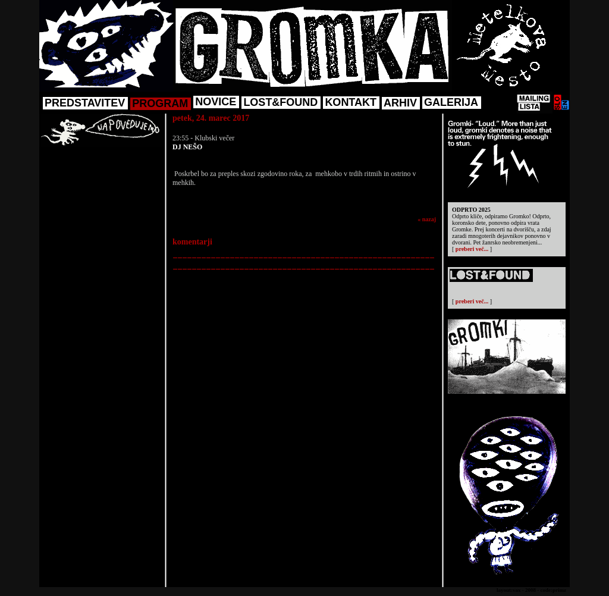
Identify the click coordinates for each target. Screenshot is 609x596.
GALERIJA (451, 102)
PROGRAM (160, 103)
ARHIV (400, 103)
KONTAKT (350, 102)
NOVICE (215, 102)
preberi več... (472, 249)
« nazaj (426, 219)
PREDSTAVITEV (85, 103)
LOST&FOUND (280, 102)
